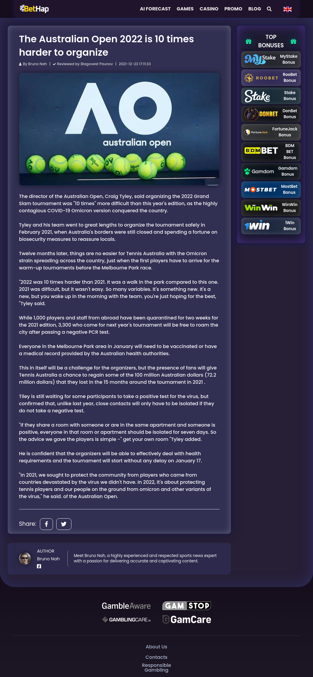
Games (185, 8)
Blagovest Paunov (97, 63)
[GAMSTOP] (186, 606)
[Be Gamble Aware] (126, 606)
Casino (209, 8)
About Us (156, 646)
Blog (254, 8)
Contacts (156, 657)
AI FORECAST (155, 8)
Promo (233, 8)
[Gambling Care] (126, 619)
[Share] (46, 524)
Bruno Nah (37, 63)
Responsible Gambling (156, 667)
